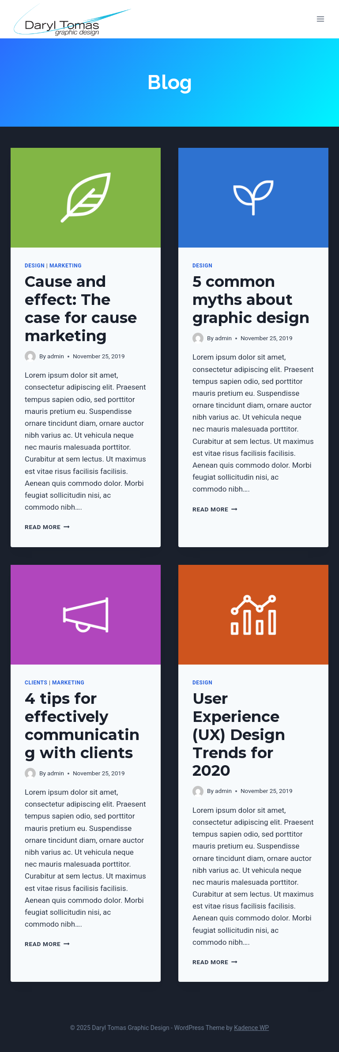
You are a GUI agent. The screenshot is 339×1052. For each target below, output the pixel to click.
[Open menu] (320, 19)
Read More (47, 526)
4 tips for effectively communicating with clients (82, 725)
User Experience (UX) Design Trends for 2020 (238, 734)
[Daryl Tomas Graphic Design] (73, 19)
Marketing (65, 266)
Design (35, 266)
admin (55, 356)
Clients (36, 683)
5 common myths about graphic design (250, 299)
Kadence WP (251, 1027)
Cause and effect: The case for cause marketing (81, 308)
